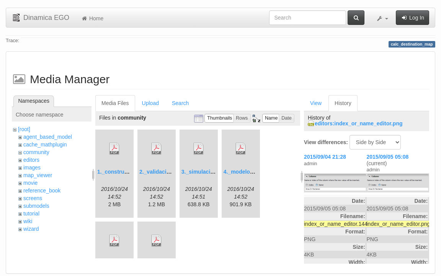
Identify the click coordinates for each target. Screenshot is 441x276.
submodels (36, 206)
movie (30, 183)
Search (180, 103)
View (316, 103)
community (36, 152)
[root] (24, 129)
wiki (27, 221)
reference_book (41, 190)
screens (32, 198)
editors (31, 160)
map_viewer (37, 175)
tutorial (31, 213)
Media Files (115, 103)
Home (92, 18)
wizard (31, 229)
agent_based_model (47, 137)
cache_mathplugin (45, 144)
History (343, 103)
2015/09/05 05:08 (388, 157)
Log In (412, 18)
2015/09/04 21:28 (325, 157)
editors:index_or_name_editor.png (359, 123)
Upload (150, 103)
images (32, 167)
